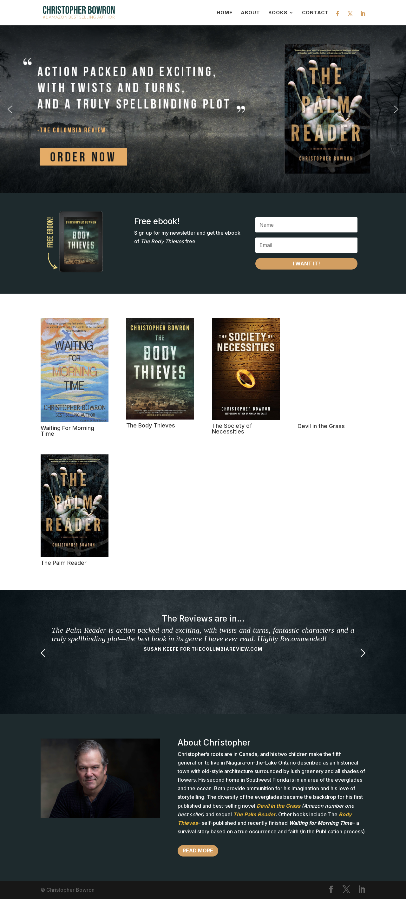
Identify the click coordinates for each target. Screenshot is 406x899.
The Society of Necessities (232, 428)
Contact (315, 13)
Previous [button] (43, 653)
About (250, 13)
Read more (198, 850)
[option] (203, 640)
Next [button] (363, 653)
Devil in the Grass (321, 426)
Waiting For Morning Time (67, 431)
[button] (203, 109)
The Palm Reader (64, 562)
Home (224, 13)
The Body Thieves (150, 425)
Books (277, 13)
